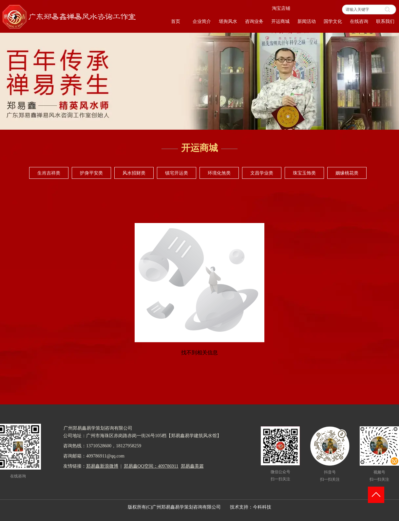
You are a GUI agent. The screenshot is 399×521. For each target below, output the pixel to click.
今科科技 (262, 507)
